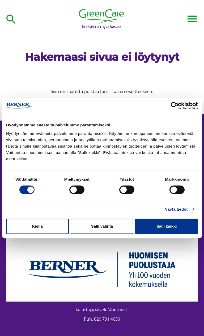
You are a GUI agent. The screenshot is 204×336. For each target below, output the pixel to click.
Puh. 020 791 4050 (102, 319)
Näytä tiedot (176, 209)
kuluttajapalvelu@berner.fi (102, 309)
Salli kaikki (166, 226)
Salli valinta (102, 226)
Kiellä (37, 226)
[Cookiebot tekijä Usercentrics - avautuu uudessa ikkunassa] (174, 106)
